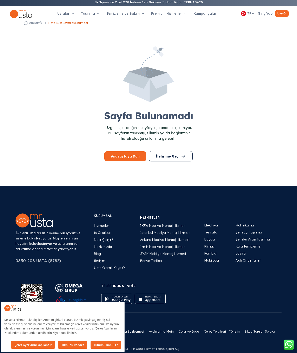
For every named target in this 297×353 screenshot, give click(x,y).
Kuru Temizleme (248, 246)
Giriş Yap (265, 13)
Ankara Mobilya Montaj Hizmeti (164, 240)
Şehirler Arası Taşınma (253, 239)
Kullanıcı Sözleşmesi (129, 331)
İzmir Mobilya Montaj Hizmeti (162, 247)
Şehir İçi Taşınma (249, 232)
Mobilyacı (211, 260)
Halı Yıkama (245, 225)
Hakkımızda (103, 247)
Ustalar (65, 13)
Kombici (210, 253)
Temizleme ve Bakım (125, 13)
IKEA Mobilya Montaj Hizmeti (162, 226)
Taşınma (90, 13)
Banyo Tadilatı (151, 261)
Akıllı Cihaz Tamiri (248, 260)
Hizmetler (101, 226)
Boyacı (209, 239)
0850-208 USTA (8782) (38, 260)
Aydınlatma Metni (161, 331)
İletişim (99, 261)
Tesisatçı (211, 232)
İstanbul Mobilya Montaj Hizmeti (165, 233)
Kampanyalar (205, 13)
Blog (97, 254)
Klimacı (209, 246)
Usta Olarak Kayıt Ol (109, 268)
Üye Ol (281, 13)
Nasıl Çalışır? (103, 240)
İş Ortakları (102, 233)
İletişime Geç (171, 156)
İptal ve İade (189, 331)
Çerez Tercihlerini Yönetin (222, 331)
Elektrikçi (211, 225)
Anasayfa (35, 23)
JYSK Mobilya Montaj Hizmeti (163, 254)
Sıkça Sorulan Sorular (260, 331)
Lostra (241, 253)
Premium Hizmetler (169, 13)
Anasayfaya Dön (125, 156)
